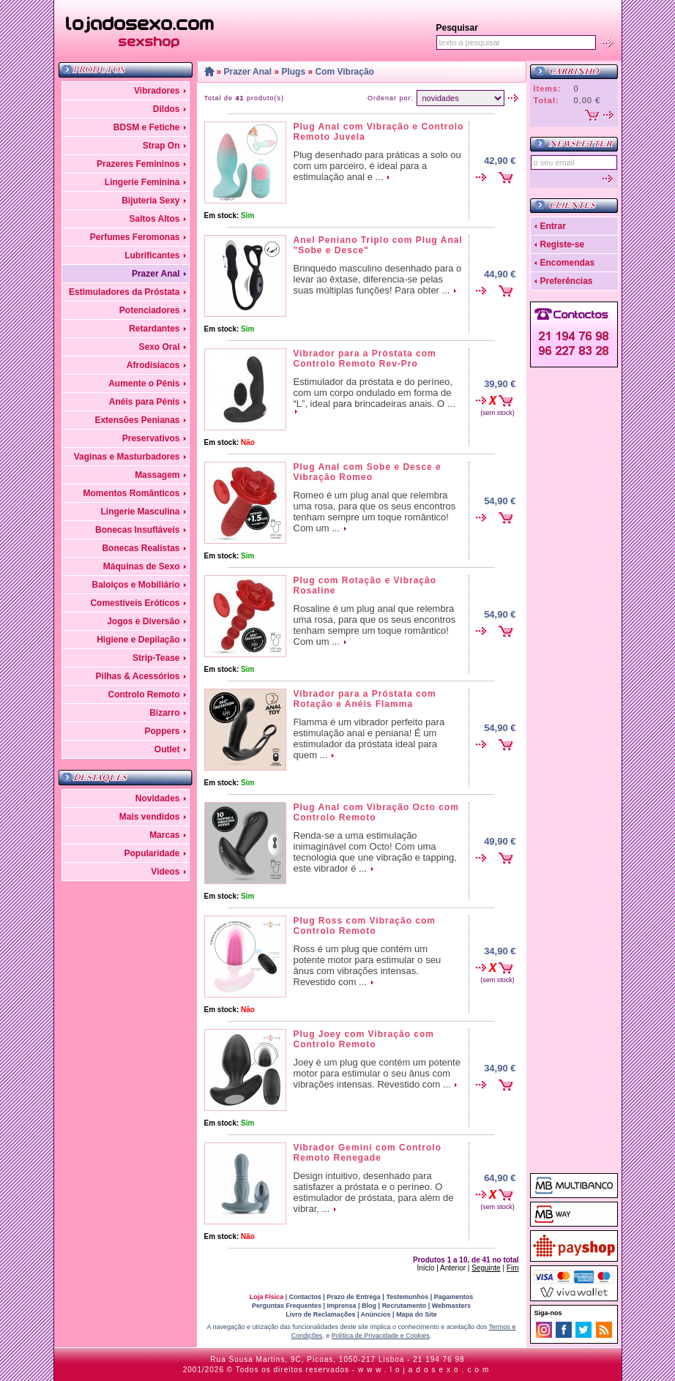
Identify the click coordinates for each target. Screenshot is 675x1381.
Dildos (166, 109)
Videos (165, 872)
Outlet (167, 749)
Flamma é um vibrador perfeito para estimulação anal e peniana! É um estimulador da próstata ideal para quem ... (369, 738)
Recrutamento (404, 1305)
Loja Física (267, 1296)
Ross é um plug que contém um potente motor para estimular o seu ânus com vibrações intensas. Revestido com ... (367, 965)
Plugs (293, 72)
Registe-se (562, 244)
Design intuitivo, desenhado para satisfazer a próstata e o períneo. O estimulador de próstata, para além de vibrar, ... (374, 1192)
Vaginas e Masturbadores (127, 457)
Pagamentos (454, 1296)
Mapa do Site (416, 1314)
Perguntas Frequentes (286, 1305)
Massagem (157, 475)
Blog (369, 1305)
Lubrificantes (151, 255)
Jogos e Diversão (143, 621)
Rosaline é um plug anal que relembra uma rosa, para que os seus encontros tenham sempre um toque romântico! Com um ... (375, 625)
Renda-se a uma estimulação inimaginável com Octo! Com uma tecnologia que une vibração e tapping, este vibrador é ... (375, 852)
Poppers (161, 731)
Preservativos (151, 438)
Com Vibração (344, 72)
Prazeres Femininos (138, 164)
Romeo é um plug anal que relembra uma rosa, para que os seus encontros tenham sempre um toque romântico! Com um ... (375, 512)
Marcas (164, 835)
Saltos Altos (155, 219)
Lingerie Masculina (139, 511)
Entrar (553, 226)
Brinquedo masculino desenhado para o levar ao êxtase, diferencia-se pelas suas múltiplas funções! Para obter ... (378, 279)
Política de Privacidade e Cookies (381, 1335)
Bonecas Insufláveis (137, 530)
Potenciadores (149, 310)
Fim (513, 1268)
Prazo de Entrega (354, 1296)
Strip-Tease (156, 658)
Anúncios (376, 1314)
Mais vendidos (149, 817)
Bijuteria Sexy (150, 200)
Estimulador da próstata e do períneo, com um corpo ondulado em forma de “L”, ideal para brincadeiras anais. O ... (374, 392)
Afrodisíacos (153, 365)
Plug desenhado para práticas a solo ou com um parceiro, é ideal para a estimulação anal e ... (377, 165)
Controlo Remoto (144, 694)
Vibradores (156, 91)
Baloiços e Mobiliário (135, 585)
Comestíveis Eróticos (134, 603)
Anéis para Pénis (144, 402)
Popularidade (151, 853)
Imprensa (342, 1305)
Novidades (157, 798)
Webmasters (451, 1305)
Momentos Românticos (131, 493)
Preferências (566, 281)
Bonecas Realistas (140, 548)
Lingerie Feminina (142, 182)
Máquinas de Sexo (141, 566)
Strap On (161, 146)
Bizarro (164, 713)
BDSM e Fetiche (146, 127)
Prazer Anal (156, 274)
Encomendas (567, 263)
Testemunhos (407, 1296)
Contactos (305, 1296)
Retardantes (154, 328)
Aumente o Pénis (143, 383)
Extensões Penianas (136, 420)
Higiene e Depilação (138, 640)
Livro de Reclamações (320, 1314)
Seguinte (485, 1268)
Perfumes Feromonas (135, 237)
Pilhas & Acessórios (138, 676)
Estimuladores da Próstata (124, 292)
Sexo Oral (158, 347)
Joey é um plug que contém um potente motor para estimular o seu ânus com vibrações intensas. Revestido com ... (377, 1073)
